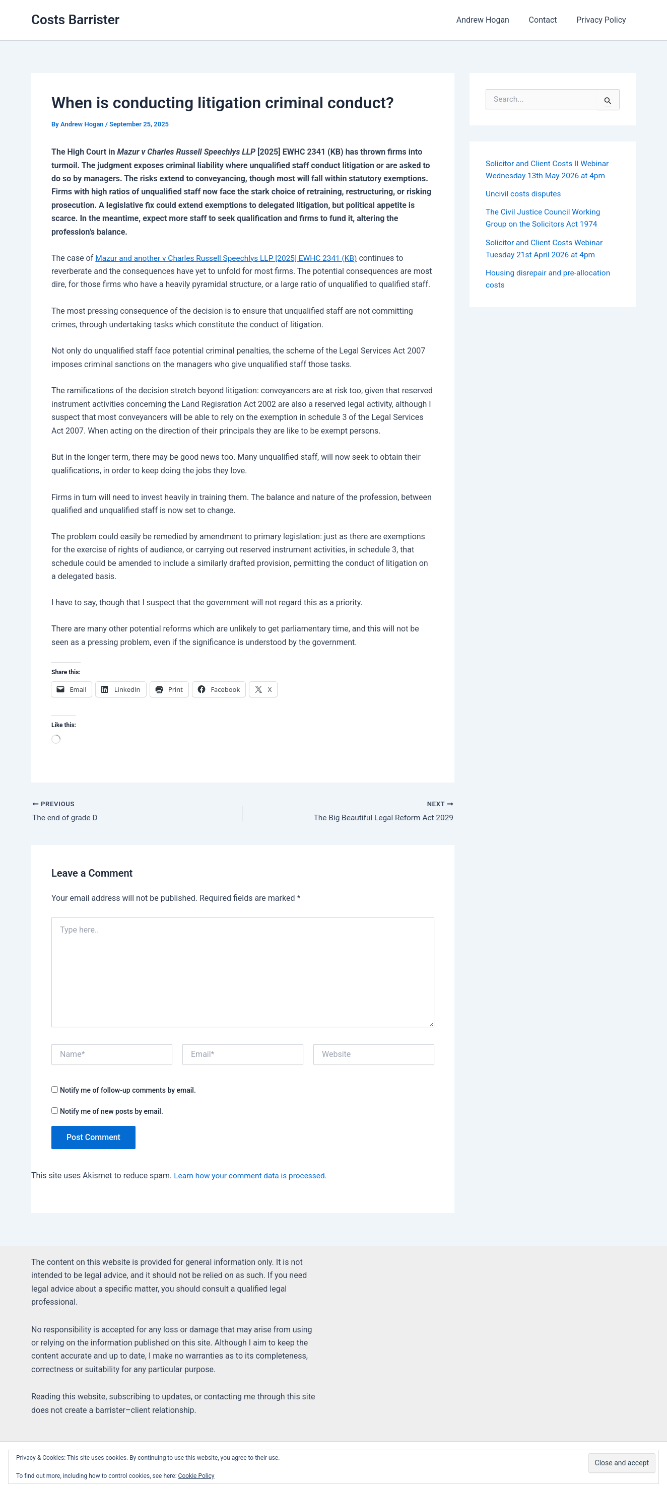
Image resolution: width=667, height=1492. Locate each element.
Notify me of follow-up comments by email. (128, 1091)
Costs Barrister (75, 19)
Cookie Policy (196, 1475)
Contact (548, 20)
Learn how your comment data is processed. (253, 1176)
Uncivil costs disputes (525, 193)
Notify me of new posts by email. (111, 1112)
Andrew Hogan (490, 20)
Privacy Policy (603, 20)
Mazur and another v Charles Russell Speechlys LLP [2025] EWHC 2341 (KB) (231, 258)
